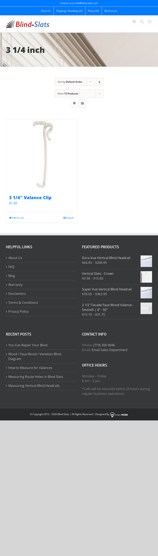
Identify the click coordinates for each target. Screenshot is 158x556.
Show (68, 93)
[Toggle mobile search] (142, 21)
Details (70, 217)
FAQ (11, 267)
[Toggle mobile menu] (150, 21)
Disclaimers (17, 293)
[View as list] (82, 103)
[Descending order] (99, 82)
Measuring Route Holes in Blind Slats (35, 377)
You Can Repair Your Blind (27, 345)
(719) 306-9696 (104, 345)
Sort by (70, 81)
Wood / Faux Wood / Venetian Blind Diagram (34, 356)
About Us (15, 258)
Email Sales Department (110, 350)
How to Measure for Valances (30, 368)
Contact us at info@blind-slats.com (79, 3)
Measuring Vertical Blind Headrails (34, 385)
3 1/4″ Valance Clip (30, 197)
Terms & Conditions (23, 302)
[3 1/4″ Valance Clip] (41, 154)
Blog (11, 276)
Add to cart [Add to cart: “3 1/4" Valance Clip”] (18, 217)
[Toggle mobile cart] (134, 21)
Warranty (15, 284)
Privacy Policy (18, 311)
